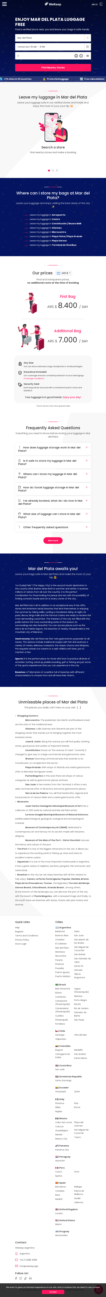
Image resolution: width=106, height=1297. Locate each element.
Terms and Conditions (26, 935)
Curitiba (59, 1015)
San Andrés (80, 1054)
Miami (58, 1224)
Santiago (60, 1034)
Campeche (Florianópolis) (62, 1002)
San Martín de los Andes (81, 941)
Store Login (21, 943)
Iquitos (58, 1175)
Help (17, 927)
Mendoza (60, 951)
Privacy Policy (22, 939)
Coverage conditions (34, 378)
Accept (53, 1291)
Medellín (78, 1049)
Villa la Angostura (79, 976)
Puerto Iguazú (62, 972)
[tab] (49, 171)
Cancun (59, 1126)
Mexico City (61, 1138)
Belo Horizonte (62, 988)
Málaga (78, 1186)
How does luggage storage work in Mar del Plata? (53, 449)
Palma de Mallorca (79, 1192)
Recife (77, 1004)
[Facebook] (17, 1278)
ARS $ (63, 273)
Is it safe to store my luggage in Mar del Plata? (53, 462)
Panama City (62, 1149)
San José (60, 1069)
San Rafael (79, 954)
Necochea (60, 955)
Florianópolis (61, 1019)
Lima (76, 1171)
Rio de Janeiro (81, 1008)
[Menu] (4, 5)
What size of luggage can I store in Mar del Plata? (53, 515)
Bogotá (59, 1049)
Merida (58, 1134)
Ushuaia (78, 970)
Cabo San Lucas (63, 1122)
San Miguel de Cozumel (81, 1131)
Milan (58, 1107)
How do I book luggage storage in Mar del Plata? (53, 489)
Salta (76, 931)
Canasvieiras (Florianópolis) (62, 1010)
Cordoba (59, 1190)
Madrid (58, 1199)
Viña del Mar (80, 1034)
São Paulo (79, 1019)
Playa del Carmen (78, 1124)
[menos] (76, 56)
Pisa (76, 1103)
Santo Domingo (63, 1080)
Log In (100, 4)
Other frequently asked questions (53, 527)
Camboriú (60, 996)
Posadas (59, 968)
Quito (77, 1091)
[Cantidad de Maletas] (53, 55)
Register (19, 931)
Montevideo (61, 1235)
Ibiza (57, 1194)
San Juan (79, 935)
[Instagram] (21, 1278)
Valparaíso (60, 1039)
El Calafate (61, 943)
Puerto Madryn (62, 976)
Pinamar (59, 964)
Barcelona (60, 1186)
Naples (58, 1111)
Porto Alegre (80, 1000)
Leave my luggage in (47, 214)
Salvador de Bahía (80, 1014)
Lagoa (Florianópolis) (81, 990)
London (59, 1213)
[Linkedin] (31, 1278)
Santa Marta (80, 1058)
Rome (77, 1107)
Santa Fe (78, 966)
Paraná (59, 960)
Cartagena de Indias (62, 1056)
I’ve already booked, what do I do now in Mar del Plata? (53, 502)
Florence (59, 1103)
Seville (77, 1198)
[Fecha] (53, 47)
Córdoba (59, 939)
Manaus (78, 996)
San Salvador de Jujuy (82, 960)
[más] (81, 56)
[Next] (85, 138)
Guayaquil (60, 1091)
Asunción (60, 1160)
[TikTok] (26, 1278)
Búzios (58, 992)
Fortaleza (60, 1023)
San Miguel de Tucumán (81, 949)
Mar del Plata (62, 947)
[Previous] (20, 138)
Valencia (78, 1202)
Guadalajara (61, 1130)
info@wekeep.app (29, 1266)
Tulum (77, 1137)
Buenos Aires (61, 935)
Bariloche (60, 931)
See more (53, 540)
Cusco (58, 1171)
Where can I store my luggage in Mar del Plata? (53, 475)
